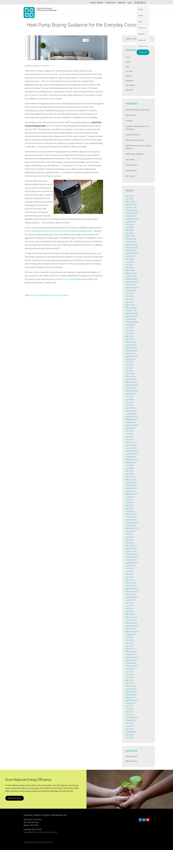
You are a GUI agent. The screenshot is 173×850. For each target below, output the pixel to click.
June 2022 (129, 331)
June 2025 (129, 227)
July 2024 (129, 259)
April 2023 (129, 302)
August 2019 (130, 428)
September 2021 (131, 356)
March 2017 (130, 511)
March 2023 (130, 305)
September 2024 (131, 253)
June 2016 (129, 537)
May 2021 (129, 368)
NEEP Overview (131, 761)
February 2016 (131, 548)
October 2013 (130, 629)
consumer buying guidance (59, 295)
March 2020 (130, 408)
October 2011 (130, 697)
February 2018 (131, 480)
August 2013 (130, 634)
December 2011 (131, 692)
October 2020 (130, 388)
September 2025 (131, 219)
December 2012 (131, 657)
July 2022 (129, 328)
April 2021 (129, 371)
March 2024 (130, 270)
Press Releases (131, 165)
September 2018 (131, 460)
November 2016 (131, 523)
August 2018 (130, 462)
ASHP (47, 295)
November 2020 (131, 385)
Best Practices (130, 115)
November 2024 (131, 247)
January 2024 (130, 276)
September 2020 (131, 391)
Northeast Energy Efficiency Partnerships (47, 9)
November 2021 (131, 351)
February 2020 (131, 411)
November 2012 (131, 660)
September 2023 (131, 288)
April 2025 (129, 233)
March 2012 (130, 683)
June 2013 (129, 640)
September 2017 (131, 494)
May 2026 (129, 196)
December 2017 (131, 485)
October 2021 (130, 354)
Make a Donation (14, 798)
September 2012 (131, 666)
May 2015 (129, 574)
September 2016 (131, 528)
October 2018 (130, 457)
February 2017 (131, 514)
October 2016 (130, 525)
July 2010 (129, 723)
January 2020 (130, 414)
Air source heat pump (36, 295)
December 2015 (131, 554)
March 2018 (130, 477)
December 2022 (131, 313)
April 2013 (129, 646)
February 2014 (131, 617)
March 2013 (130, 649)
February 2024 (131, 273)
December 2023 (131, 279)
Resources (118, 9)
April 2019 (129, 440)
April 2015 (129, 577)
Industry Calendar (96, 3)
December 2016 (131, 520)
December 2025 (131, 210)
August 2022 (130, 325)
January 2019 (130, 448)
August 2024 (130, 256)
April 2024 (129, 268)
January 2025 (130, 242)
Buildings (129, 121)
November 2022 (131, 316)
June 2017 (129, 503)
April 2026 (129, 199)
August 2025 (130, 222)
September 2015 (131, 563)
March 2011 (130, 715)
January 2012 (130, 689)
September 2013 (131, 632)
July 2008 (129, 738)
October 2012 (130, 663)
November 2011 (131, 695)
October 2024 (130, 250)
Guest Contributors (132, 135)
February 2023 (131, 308)
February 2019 (131, 445)
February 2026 (131, 204)
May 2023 (129, 299)
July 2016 (129, 534)
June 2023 (129, 296)
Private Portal (110, 3)
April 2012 (129, 680)
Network (107, 9)
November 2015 (131, 557)
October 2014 (130, 594)
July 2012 (129, 672)
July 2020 (129, 397)
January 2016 (130, 551)
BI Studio (50, 842)
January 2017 (130, 517)
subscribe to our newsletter (67, 279)
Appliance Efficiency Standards (137, 110)
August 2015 (130, 566)
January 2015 (130, 586)
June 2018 (129, 468)
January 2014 (130, 620)
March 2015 (130, 580)
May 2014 (129, 609)
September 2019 (131, 425)
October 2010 (130, 720)
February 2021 (131, 376)
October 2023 (130, 285)
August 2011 (130, 703)
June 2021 (129, 365)
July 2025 (129, 225)
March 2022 (130, 339)
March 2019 (130, 442)
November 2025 (131, 213)
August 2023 (130, 290)
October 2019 (130, 422)
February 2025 (131, 239)
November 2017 (131, 488)
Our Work (97, 9)
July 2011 (129, 706)
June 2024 (129, 262)
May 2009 (129, 735)
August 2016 (130, 531)
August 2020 (130, 394)
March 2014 (130, 614)
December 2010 (131, 718)
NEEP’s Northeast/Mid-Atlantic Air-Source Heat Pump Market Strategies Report (59, 231)
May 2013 (129, 643)
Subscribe (121, 3)
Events (80, 9)
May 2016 (129, 540)
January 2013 (130, 654)
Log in (129, 3)
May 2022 (129, 333)
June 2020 (129, 399)
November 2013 (131, 626)
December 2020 (131, 382)
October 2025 (130, 216)
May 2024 (129, 265)
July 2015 (129, 568)
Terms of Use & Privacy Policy (45, 832)
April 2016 (129, 543)
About (72, 9)
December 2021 (131, 348)
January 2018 (130, 482)
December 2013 (131, 623)
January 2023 (130, 311)
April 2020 (129, 405)
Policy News (130, 160)
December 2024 (131, 245)
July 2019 (129, 431)
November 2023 (131, 282)
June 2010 (129, 726)
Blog (88, 9)
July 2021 (129, 362)
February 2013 (131, 652)
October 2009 (130, 732)
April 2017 (129, 508)
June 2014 (129, 606)
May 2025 (129, 230)
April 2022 (129, 336)
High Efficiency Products (134, 140)
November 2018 (131, 454)
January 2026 (130, 207)
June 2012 (129, 675)
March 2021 (130, 374)
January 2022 (130, 345)
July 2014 (129, 603)
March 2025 (130, 236)
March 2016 (130, 546)
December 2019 (131, 417)
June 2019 (129, 434)
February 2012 (131, 686)
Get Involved (130, 9)
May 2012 (129, 677)
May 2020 (129, 402)
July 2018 (129, 465)
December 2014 (131, 589)
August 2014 (130, 600)
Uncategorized (131, 171)
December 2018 (131, 451)
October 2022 (130, 319)
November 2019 (131, 419)
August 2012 (130, 669)
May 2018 (129, 471)
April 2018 (129, 474)
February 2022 (131, 342)
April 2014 (129, 611)
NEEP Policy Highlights (134, 154)
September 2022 (131, 322)
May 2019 (129, 437)
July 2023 (129, 293)
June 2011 (129, 709)
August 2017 (130, 497)
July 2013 (129, 637)
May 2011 (129, 712)
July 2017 (129, 500)
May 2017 (129, 505)
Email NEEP (28, 832)
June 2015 (129, 571)
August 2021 (130, 359)
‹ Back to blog (131, 39)
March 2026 (130, 202)
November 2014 (131, 591)
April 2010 (129, 729)
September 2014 (131, 597)
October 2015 (130, 560)
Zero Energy (130, 176)
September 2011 (131, 700)
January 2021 (130, 379)
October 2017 (130, 491)
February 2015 (131, 583)
